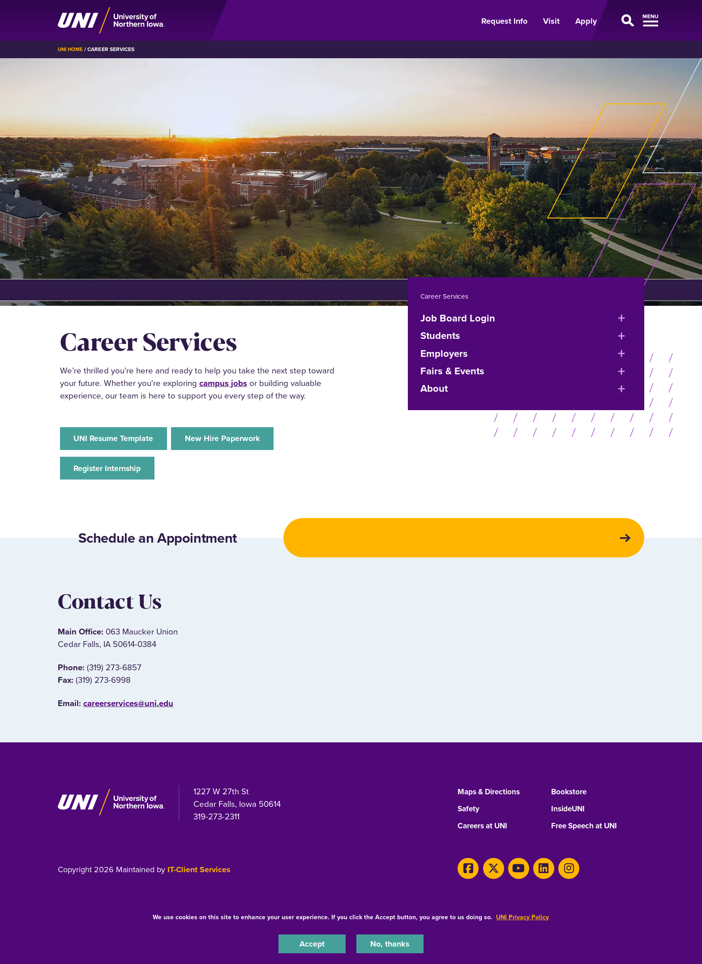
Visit (551, 21)
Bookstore (569, 798)
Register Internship (110, 470)
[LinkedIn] (535, 873)
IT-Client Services (199, 876)
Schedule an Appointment (172, 542)
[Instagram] (557, 873)
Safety (469, 815)
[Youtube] (512, 873)
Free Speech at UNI (586, 832)
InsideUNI (569, 815)
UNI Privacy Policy (522, 916)
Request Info (504, 21)
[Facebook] (467, 873)
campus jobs (223, 383)
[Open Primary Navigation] (626, 20)
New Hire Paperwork (233, 439)
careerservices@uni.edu (128, 710)
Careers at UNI (484, 832)
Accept (312, 943)
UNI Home (71, 49)
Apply (586, 21)
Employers (444, 353)
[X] (489, 873)
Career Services (445, 296)
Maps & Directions (491, 798)
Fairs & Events (452, 370)
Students (440, 335)
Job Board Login (457, 317)
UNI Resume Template (116, 439)
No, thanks (390, 943)
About (434, 388)
